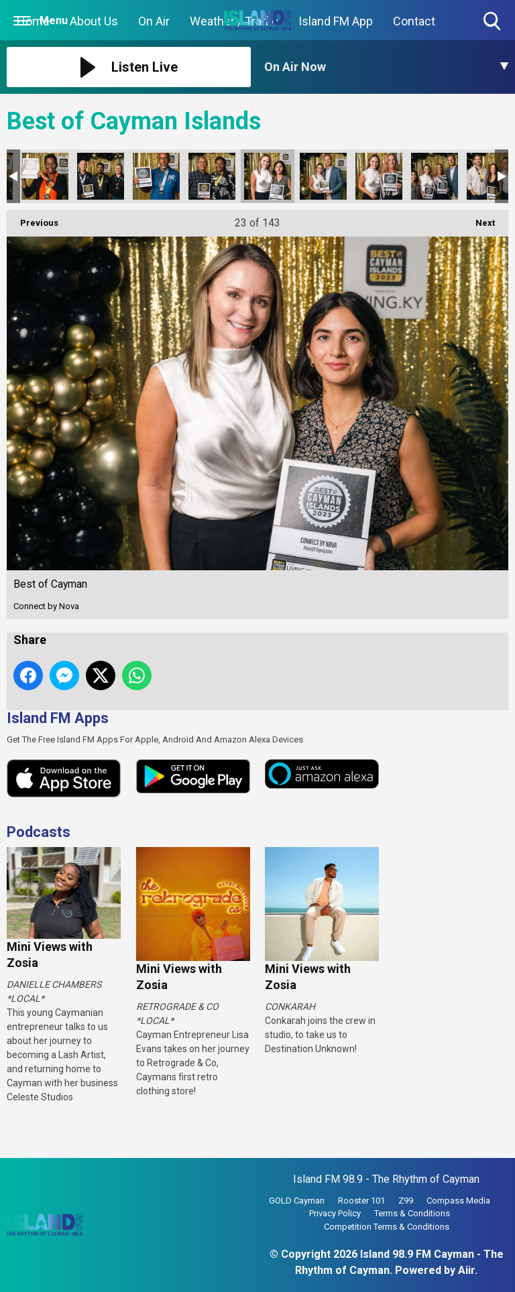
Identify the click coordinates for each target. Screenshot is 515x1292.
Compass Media (458, 1201)
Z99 (405, 1201)
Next (478, 219)
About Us (94, 21)
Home (33, 21)
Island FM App (335, 21)
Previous (32, 219)
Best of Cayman (44, 176)
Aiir (466, 1270)
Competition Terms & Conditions (386, 1227)
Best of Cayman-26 (434, 176)
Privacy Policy (335, 1213)
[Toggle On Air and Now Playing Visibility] (386, 67)
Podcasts (38, 832)
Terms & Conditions (412, 1213)
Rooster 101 (361, 1201)
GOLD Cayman (297, 1201)
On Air (154, 21)
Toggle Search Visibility (493, 21)
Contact (414, 21)
